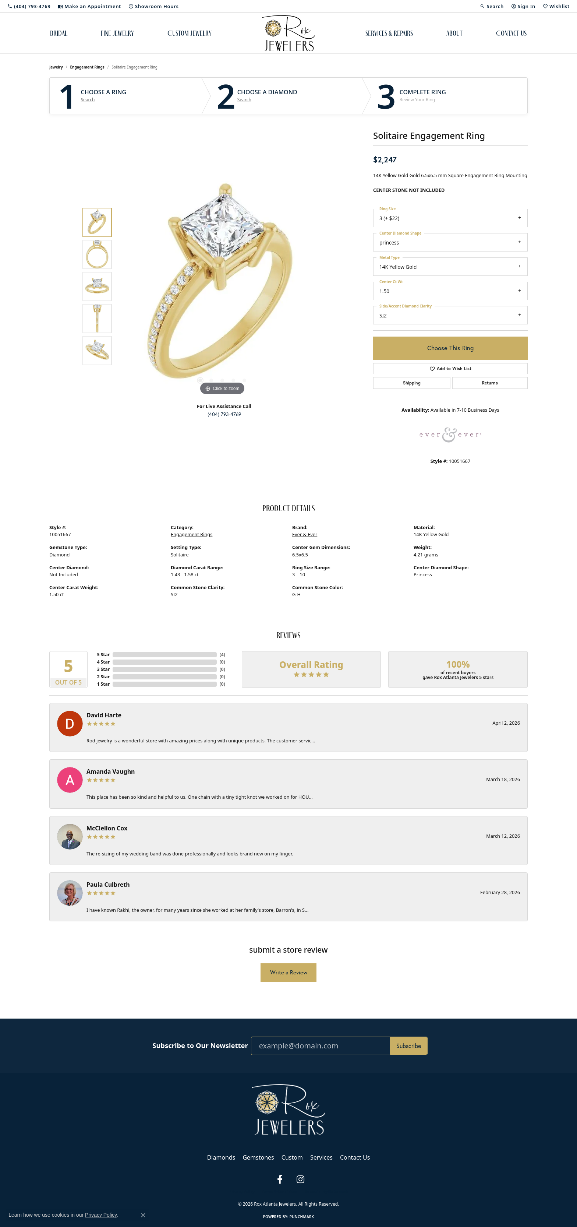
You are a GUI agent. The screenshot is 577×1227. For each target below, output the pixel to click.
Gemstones (258, 1157)
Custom (292, 1157)
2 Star (103, 677)
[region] (222, 286)
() (222, 654)
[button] (491, 6)
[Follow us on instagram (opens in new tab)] (300, 1179)
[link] (28, 6)
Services (321, 1157)
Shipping (412, 383)
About (454, 33)
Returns (490, 383)
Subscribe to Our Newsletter (200, 1045)
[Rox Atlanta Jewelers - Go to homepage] (288, 1109)
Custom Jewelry (189, 33)
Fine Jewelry (117, 33)
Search (88, 99)
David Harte (103, 715)
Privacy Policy (241, 1191)
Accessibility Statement (326, 1191)
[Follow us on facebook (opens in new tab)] (279, 1179)
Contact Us (511, 33)
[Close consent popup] (143, 1215)
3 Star (103, 669)
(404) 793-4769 (224, 414)
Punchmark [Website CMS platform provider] (302, 1216)
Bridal (58, 33)
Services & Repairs (389, 33)
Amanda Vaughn (110, 771)
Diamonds (221, 1157)
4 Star (103, 662)
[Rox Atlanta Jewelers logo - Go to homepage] (288, 33)
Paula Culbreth (108, 884)
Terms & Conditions (279, 1191)
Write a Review (288, 972)
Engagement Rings (87, 67)
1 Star (103, 684)
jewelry (56, 67)
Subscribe (408, 1046)
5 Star (103, 654)
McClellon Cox (106, 828)
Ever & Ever (304, 534)
